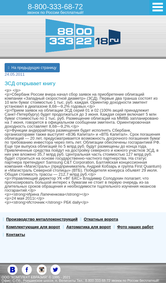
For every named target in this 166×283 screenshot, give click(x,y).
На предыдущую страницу (32, 68)
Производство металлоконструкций (42, 219)
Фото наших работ (135, 227)
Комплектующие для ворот (33, 227)
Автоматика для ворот (88, 227)
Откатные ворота (101, 219)
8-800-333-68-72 (55, 8)
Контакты (15, 234)
